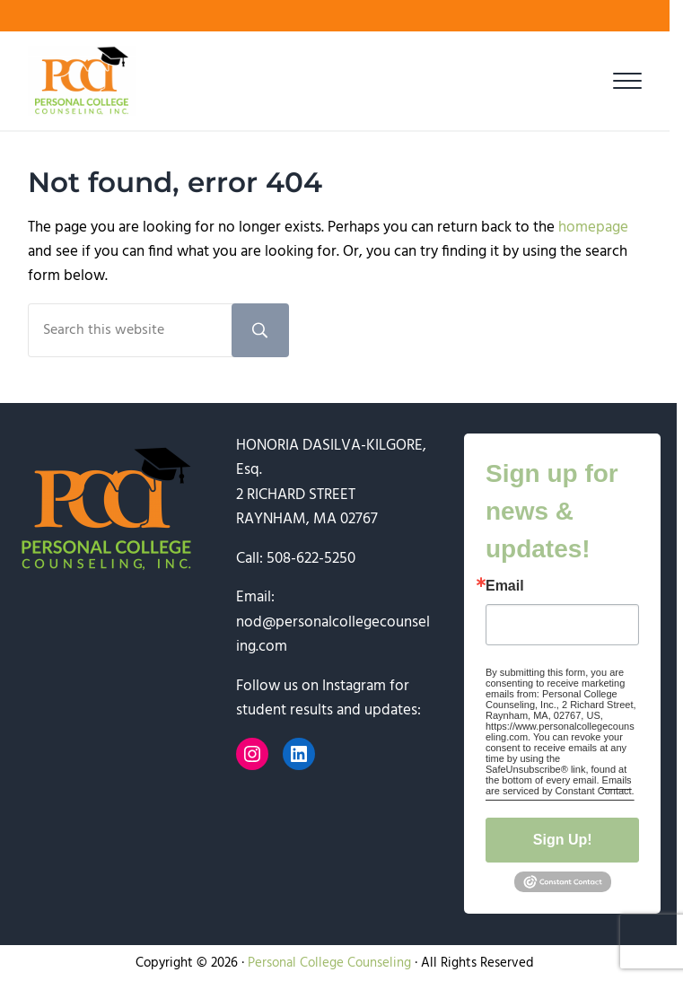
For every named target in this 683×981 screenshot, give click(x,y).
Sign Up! (562, 839)
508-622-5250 (311, 559)
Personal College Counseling (329, 963)
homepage (593, 227)
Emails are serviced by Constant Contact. (560, 785)
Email (505, 586)
